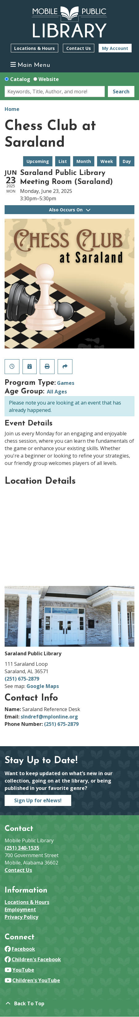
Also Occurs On (69, 210)
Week (106, 161)
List (63, 161)
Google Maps (43, 686)
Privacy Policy (21, 916)
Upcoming (38, 161)
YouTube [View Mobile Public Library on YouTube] (19, 969)
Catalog (20, 79)
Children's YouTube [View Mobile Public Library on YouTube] (32, 980)
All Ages (57, 391)
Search (121, 91)
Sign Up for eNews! (38, 800)
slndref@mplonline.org (49, 716)
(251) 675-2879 (22, 678)
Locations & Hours (34, 48)
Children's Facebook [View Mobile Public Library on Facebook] (33, 959)
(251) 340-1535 (22, 847)
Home (12, 109)
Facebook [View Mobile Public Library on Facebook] (20, 949)
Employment (20, 909)
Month (83, 161)
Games (65, 383)
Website (49, 79)
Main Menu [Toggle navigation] (30, 64)
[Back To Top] (69, 1003)
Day (127, 161)
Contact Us (78, 48)
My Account (115, 48)
